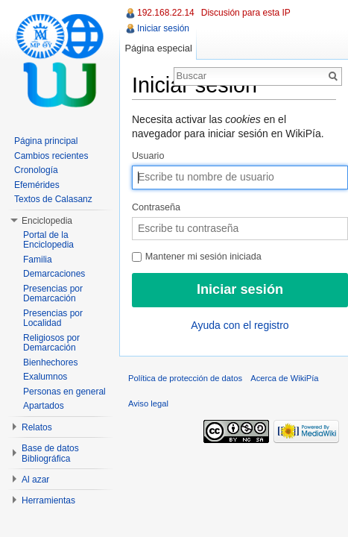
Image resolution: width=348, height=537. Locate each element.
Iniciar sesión (163, 28)
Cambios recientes (51, 156)
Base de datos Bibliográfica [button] (50, 453)
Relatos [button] (37, 427)
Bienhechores (50, 362)
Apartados (43, 406)
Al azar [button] (35, 479)
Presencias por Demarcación (53, 293)
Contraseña (156, 207)
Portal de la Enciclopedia (48, 240)
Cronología (36, 170)
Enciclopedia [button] (47, 221)
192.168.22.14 (165, 12)
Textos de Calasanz (53, 199)
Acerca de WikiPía (284, 378)
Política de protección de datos (185, 378)
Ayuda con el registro (239, 325)
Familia (37, 259)
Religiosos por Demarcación (51, 343)
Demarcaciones (54, 273)
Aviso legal (148, 403)
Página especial (158, 48)
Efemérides (37, 185)
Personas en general (64, 391)
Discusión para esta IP (246, 12)
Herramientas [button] (48, 500)
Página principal (45, 141)
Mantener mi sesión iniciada (197, 256)
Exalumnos (45, 376)
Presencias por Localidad (53, 318)
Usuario (148, 156)
